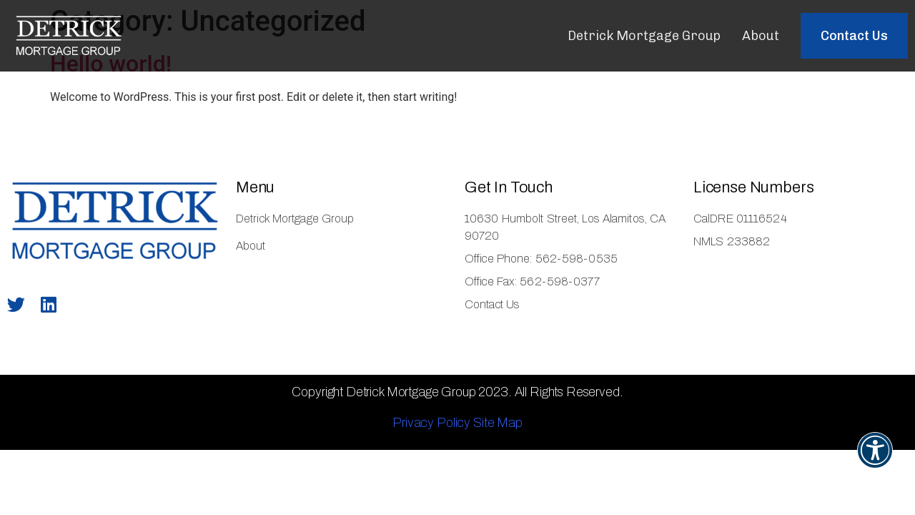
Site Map (498, 423)
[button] (854, 36)
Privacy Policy (431, 423)
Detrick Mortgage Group (644, 36)
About (760, 36)
